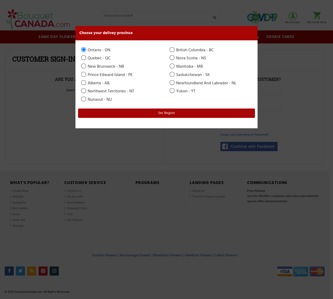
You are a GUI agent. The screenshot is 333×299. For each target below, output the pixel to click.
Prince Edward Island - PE (107, 75)
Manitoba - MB (186, 66)
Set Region (166, 113)
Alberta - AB (96, 83)
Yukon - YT (182, 91)
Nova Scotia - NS (188, 58)
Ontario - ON (96, 50)
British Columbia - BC (192, 50)
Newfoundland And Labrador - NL (203, 83)
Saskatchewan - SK (190, 75)
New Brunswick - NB (103, 66)
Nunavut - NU (97, 99)
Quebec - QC (96, 58)
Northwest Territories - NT (108, 91)
